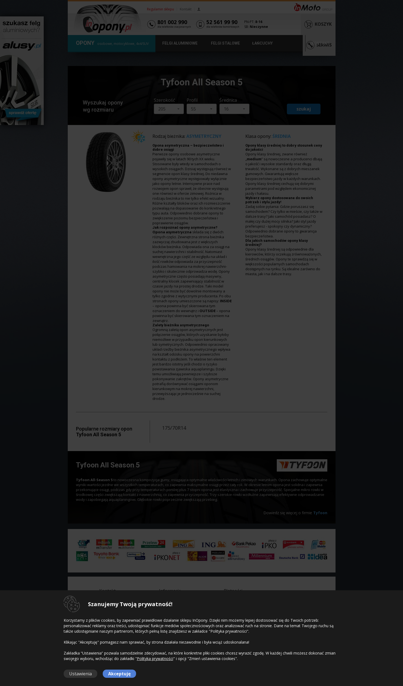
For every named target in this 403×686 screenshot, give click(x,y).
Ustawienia (80, 674)
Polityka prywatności (155, 658)
